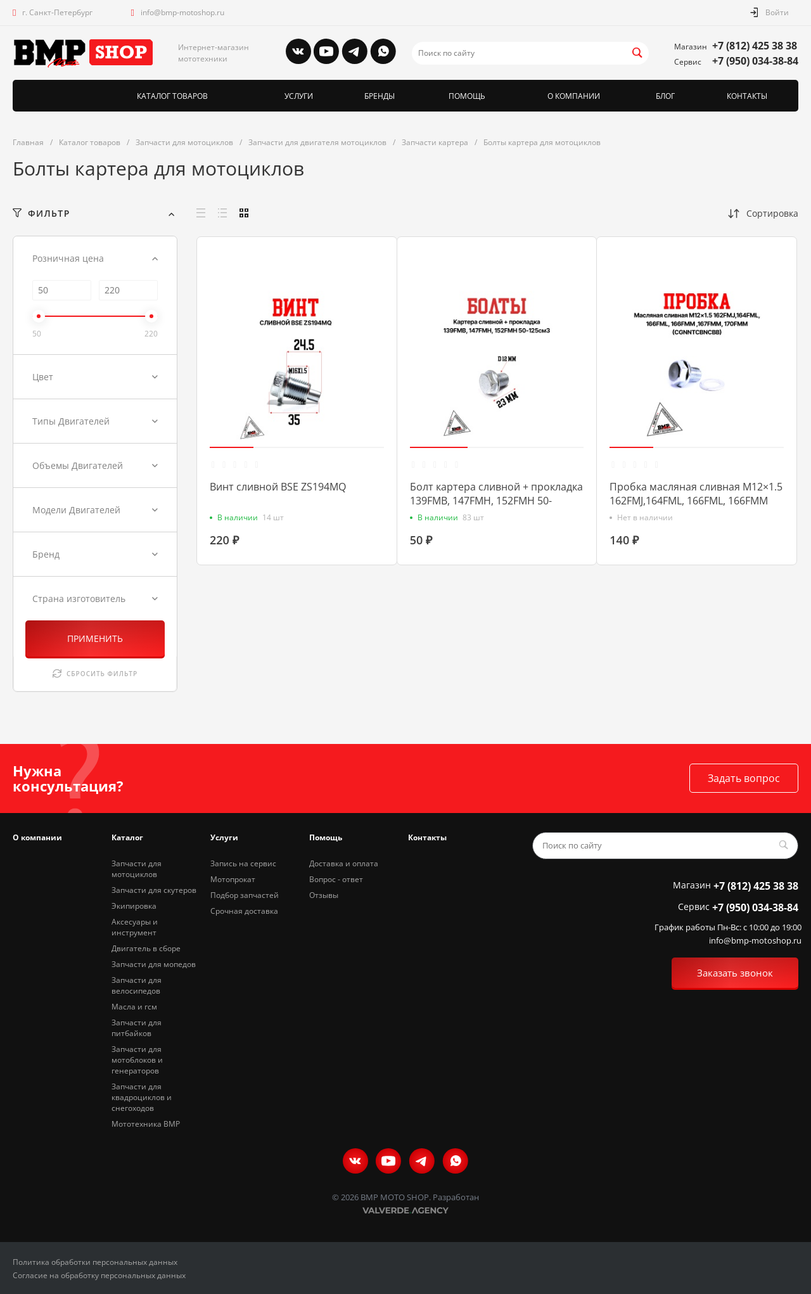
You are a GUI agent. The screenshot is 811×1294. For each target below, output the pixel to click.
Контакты (427, 837)
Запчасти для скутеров (154, 890)
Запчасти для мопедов (154, 964)
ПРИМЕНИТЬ (95, 638)
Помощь (325, 837)
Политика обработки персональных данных (95, 1262)
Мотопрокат (232, 879)
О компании (37, 837)
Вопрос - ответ (336, 879)
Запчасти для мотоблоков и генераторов (137, 1060)
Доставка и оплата (343, 863)
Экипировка (134, 905)
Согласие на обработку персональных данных (99, 1275)
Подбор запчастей (244, 895)
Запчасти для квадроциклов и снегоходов (142, 1097)
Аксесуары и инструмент (135, 927)
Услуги (224, 837)
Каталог (127, 837)
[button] (231, 447)
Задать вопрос (744, 778)
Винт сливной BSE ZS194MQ (278, 487)
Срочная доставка (244, 911)
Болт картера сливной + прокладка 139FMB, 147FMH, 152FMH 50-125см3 (496, 501)
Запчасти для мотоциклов (137, 869)
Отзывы (323, 895)
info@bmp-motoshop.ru (182, 12)
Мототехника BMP (146, 1123)
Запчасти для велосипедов (137, 985)
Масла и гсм (134, 1006)
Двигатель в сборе (146, 948)
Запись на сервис (243, 863)
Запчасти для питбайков (137, 1028)
